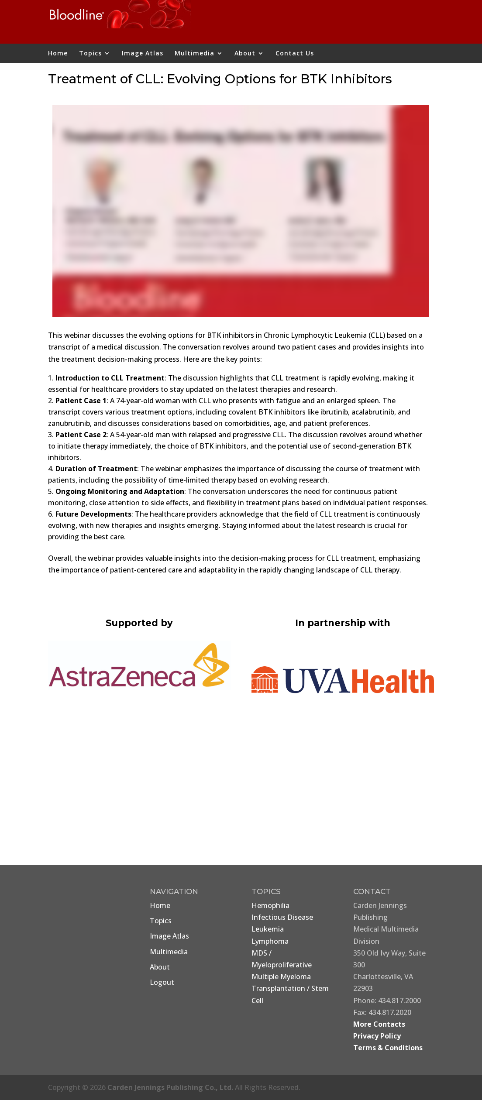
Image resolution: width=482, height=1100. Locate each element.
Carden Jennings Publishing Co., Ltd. (170, 1087)
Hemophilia (270, 905)
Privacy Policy (377, 1036)
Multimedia (194, 53)
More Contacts (379, 1024)
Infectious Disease (282, 917)
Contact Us (294, 53)
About (244, 53)
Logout (162, 982)
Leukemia (267, 929)
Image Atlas (142, 53)
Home (58, 53)
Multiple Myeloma (281, 976)
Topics (90, 53)
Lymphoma (270, 941)
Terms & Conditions (388, 1047)
